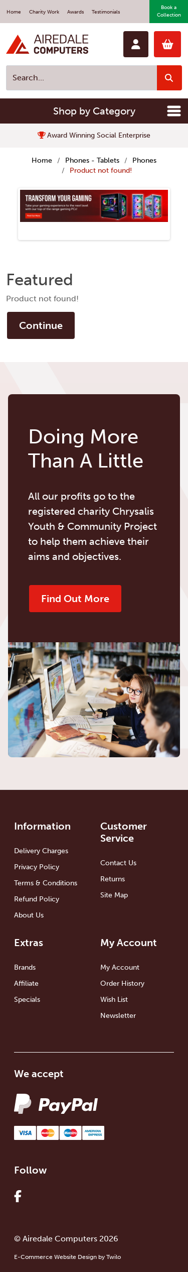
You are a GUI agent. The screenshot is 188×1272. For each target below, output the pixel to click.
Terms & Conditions (45, 883)
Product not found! (101, 170)
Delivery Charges (41, 851)
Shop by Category (94, 111)
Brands (25, 967)
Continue (41, 325)
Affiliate (26, 983)
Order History (122, 983)
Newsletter (118, 1015)
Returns (112, 879)
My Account (119, 967)
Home (14, 12)
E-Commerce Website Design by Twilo (67, 1256)
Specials (27, 999)
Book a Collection (169, 11)
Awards (75, 12)
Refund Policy (36, 899)
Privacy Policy (36, 867)
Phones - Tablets (92, 160)
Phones (144, 160)
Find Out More (75, 599)
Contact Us (118, 863)
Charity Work (44, 12)
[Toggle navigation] (174, 111)
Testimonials (106, 12)
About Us (29, 915)
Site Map (114, 895)
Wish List (114, 999)
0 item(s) (167, 44)
